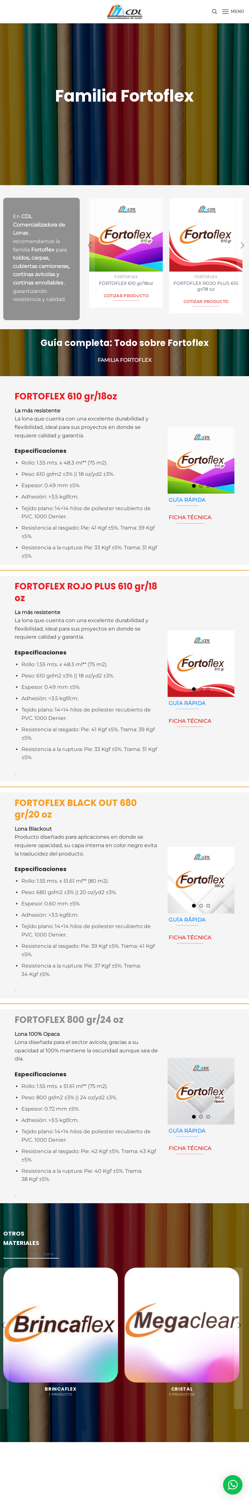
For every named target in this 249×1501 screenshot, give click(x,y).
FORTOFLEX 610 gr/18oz (126, 283)
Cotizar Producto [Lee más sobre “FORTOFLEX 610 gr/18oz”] (126, 296)
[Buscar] (214, 12)
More (50, 1254)
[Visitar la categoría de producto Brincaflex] (60, 1336)
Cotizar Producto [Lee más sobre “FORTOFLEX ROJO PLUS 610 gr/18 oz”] (206, 301)
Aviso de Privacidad (125, 1461)
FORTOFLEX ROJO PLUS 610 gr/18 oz (205, 286)
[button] (232, 11)
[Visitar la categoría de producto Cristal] (182, 1336)
